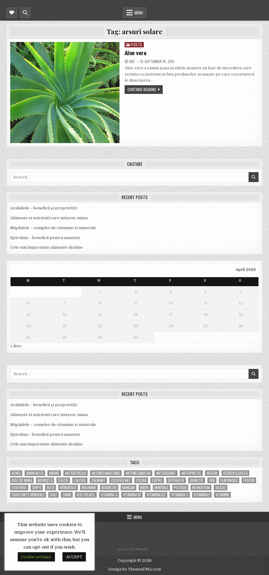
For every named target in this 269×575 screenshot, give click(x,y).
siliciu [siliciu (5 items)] (220, 487)
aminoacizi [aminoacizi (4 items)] (35, 473)
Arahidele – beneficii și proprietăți (43, 208)
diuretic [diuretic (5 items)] (197, 480)
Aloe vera (136, 53)
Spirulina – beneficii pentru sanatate (45, 237)
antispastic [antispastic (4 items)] (191, 473)
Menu (138, 13)
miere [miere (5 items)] (144, 487)
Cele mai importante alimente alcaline (46, 247)
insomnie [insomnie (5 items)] (89, 487)
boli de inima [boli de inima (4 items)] (22, 480)
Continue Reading (142, 89)
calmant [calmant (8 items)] (98, 480)
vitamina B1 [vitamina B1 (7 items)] (132, 495)
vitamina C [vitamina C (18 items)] (179, 495)
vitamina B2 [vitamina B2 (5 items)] (156, 495)
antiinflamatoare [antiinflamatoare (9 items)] (106, 473)
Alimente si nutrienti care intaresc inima (49, 218)
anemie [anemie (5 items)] (54, 473)
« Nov (16, 346)
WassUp (142, 549)
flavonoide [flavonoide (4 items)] (229, 480)
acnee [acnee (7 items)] (16, 473)
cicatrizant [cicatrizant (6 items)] (121, 480)
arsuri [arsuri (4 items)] (212, 473)
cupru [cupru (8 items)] (157, 480)
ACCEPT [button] (74, 557)
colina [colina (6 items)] (141, 480)
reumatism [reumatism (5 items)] (201, 487)
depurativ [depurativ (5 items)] (176, 480)
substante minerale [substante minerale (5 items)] (28, 495)
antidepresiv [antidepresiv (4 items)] (75, 473)
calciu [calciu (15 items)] (63, 480)
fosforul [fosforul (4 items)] (19, 487)
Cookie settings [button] (36, 557)
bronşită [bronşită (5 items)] (45, 480)
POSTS (136, 44)
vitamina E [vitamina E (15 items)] (202, 495)
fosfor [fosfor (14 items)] (249, 480)
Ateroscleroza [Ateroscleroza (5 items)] (235, 473)
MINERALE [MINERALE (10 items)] (161, 487)
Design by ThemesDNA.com (134, 569)
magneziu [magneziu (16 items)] (109, 487)
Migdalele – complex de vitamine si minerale (53, 228)
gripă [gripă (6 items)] (36, 487)
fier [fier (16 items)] (212, 480)
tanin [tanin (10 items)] (66, 495)
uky (131, 61)
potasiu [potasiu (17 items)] (180, 487)
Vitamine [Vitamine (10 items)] (222, 495)
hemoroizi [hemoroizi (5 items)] (68, 487)
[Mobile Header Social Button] (12, 12)
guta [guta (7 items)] (50, 487)
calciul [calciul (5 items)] (80, 480)
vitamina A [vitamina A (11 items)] (109, 495)
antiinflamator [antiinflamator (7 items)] (138, 473)
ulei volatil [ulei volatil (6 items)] (86, 495)
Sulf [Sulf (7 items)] (53, 495)
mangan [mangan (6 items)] (128, 487)
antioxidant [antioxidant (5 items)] (166, 473)
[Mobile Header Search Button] (25, 12)
